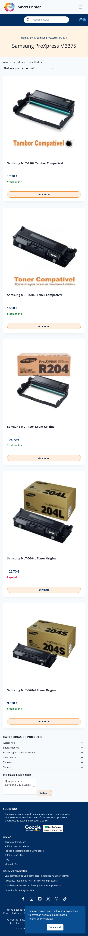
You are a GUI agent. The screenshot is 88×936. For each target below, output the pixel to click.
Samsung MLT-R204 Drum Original (31, 427)
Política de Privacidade (17, 846)
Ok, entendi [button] (55, 927)
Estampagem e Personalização (19, 752)
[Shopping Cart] (83, 19)
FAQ (7, 859)
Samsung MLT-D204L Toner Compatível (34, 295)
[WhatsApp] (56, 899)
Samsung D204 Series (18, 785)
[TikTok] (65, 899)
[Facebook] (23, 899)
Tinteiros (8, 762)
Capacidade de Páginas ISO (19, 890)
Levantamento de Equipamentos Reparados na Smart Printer (37, 875)
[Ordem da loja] (28, 68)
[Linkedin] (40, 899)
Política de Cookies (14, 855)
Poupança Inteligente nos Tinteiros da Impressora (31, 880)
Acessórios (9, 742)
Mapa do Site (12, 864)
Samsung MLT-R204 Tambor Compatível (35, 163)
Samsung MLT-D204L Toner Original (32, 558)
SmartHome (9, 757)
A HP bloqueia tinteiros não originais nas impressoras (33, 885)
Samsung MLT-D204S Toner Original (32, 690)
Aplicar (44, 792)
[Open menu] (82, 7)
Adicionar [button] (44, 194)
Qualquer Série (18, 781)
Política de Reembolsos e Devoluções (24, 850)
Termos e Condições (15, 841)
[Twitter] (48, 899)
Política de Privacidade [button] (40, 918)
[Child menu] (82, 742)
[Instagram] (31, 899)
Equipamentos (11, 747)
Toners (7, 767)
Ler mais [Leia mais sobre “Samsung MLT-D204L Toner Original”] (44, 589)
